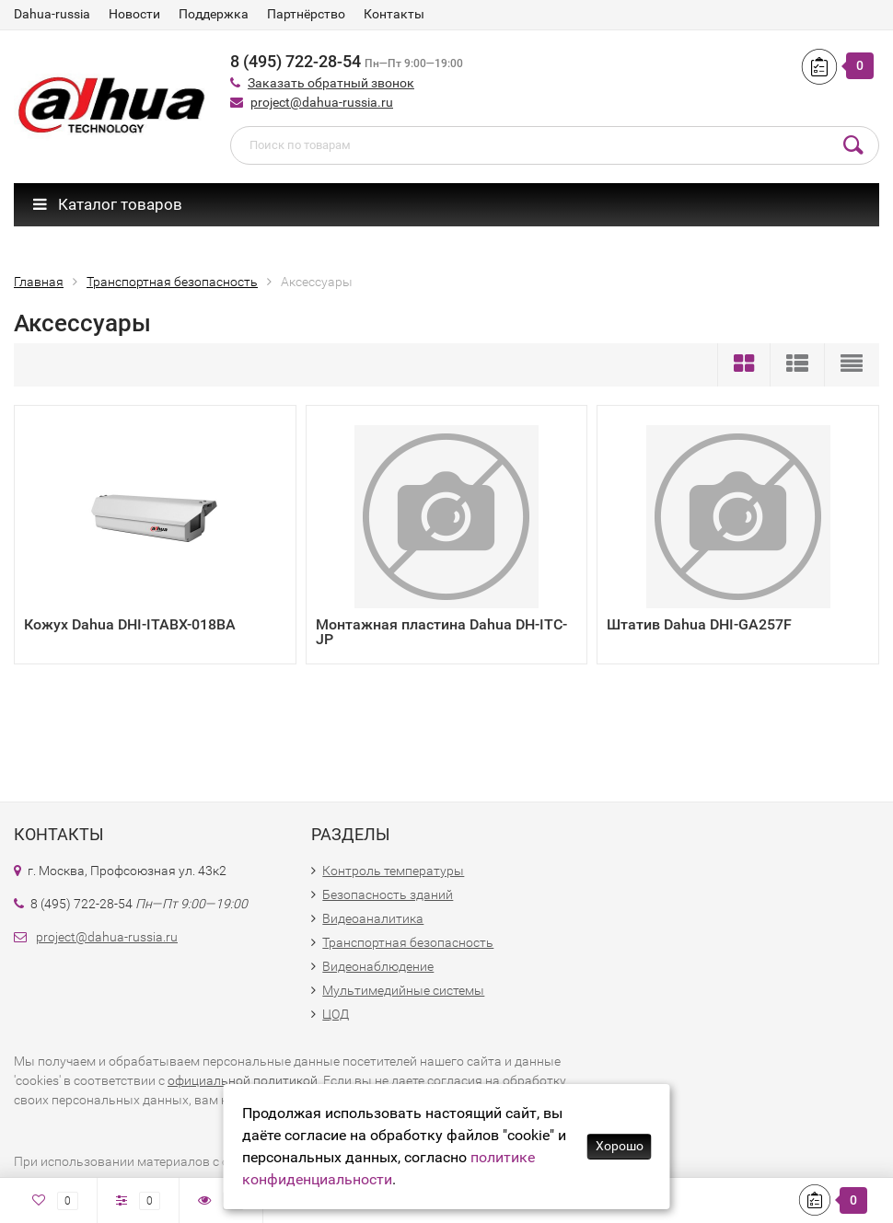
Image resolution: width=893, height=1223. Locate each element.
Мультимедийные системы (403, 990)
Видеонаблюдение (378, 966)
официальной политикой (243, 1080)
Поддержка (214, 13)
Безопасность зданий (387, 894)
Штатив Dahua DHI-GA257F (699, 624)
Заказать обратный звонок (331, 82)
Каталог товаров (107, 204)
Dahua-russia (52, 13)
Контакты (394, 13)
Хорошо (620, 1145)
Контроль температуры (393, 870)
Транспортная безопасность (407, 942)
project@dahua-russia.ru (321, 102)
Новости (134, 13)
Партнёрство (306, 13)
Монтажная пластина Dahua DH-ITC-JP (441, 632)
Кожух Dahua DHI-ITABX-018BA (130, 624)
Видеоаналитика (372, 918)
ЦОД (335, 1014)
